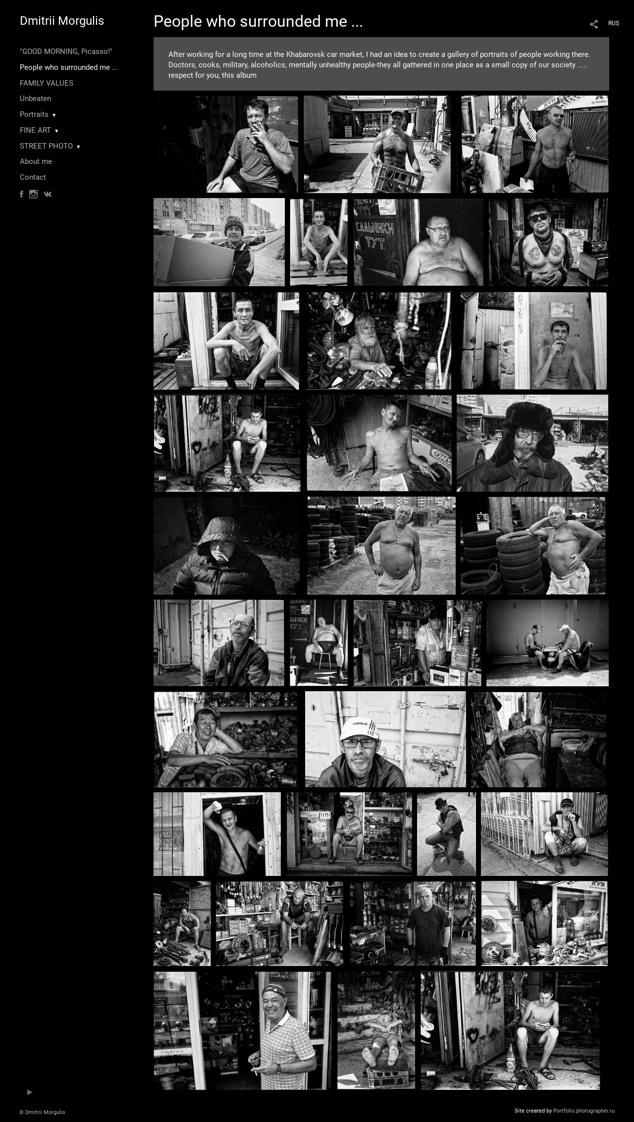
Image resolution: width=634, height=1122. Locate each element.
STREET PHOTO (46, 146)
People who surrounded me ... (69, 67)
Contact (33, 177)
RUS (613, 23)
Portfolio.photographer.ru (584, 1111)
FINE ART (35, 130)
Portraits (34, 114)
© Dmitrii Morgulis (42, 1112)
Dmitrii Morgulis (62, 21)
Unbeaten (35, 98)
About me (36, 161)
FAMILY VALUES (46, 83)
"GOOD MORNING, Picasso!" (66, 51)
